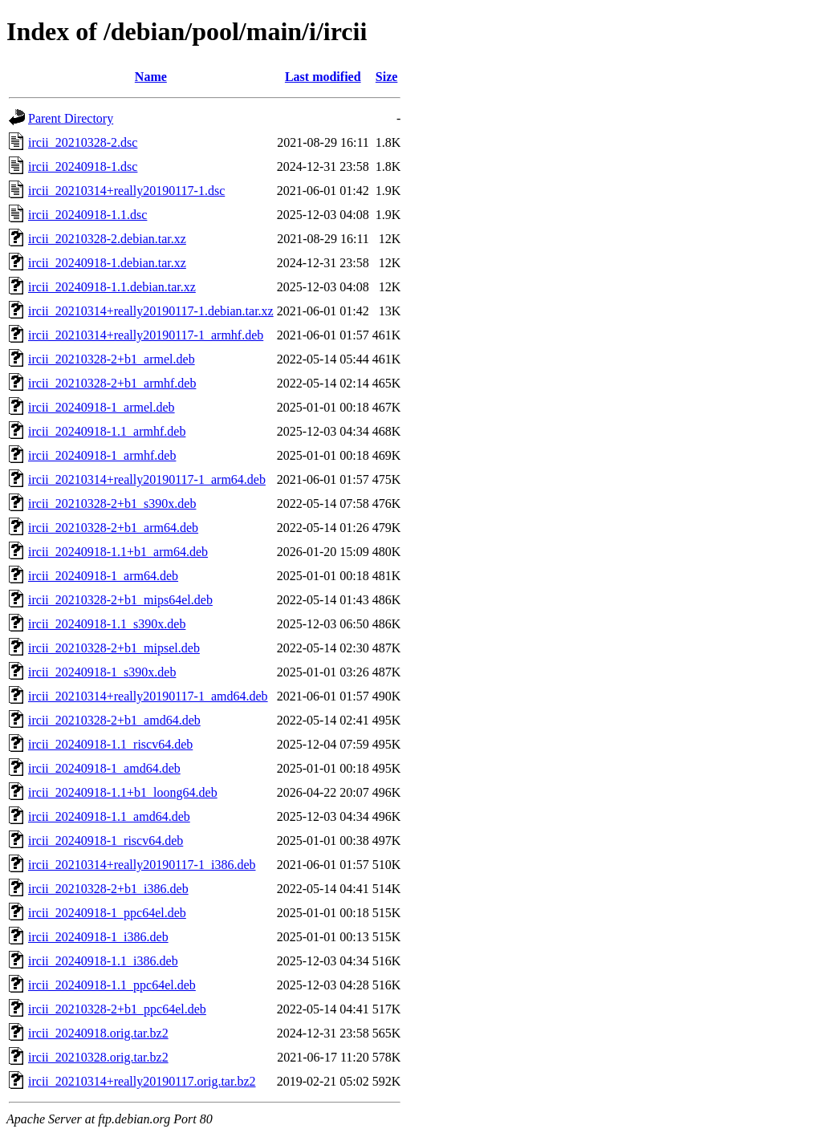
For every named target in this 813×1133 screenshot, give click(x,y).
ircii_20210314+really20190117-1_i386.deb (142, 864)
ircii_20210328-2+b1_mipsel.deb (114, 648)
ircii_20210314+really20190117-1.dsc (126, 190)
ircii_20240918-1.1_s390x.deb (106, 624)
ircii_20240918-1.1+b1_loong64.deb (122, 792)
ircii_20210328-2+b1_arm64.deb (113, 527)
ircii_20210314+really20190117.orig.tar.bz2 (141, 1081)
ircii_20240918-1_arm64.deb (103, 576)
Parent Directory (70, 118)
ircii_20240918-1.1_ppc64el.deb (112, 985)
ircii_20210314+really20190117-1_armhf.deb (145, 335)
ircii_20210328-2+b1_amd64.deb (114, 720)
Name (151, 76)
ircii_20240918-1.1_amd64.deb (109, 816)
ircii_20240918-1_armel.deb (101, 407)
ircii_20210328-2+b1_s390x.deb (112, 503)
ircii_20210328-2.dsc (82, 142)
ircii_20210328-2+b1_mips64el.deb (120, 600)
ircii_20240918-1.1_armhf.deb (106, 431)
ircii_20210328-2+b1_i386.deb (108, 888)
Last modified (323, 76)
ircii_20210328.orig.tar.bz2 (98, 1057)
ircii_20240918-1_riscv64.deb (105, 840)
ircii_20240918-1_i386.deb (98, 937)
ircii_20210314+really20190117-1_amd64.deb (148, 696)
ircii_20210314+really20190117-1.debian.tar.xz (151, 311)
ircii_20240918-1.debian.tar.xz (107, 263)
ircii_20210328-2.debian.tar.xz (107, 239)
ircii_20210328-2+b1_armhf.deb (112, 383)
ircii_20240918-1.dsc (82, 166)
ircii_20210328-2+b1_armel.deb (111, 359)
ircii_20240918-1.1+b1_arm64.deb (118, 551)
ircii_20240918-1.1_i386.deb (103, 961)
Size (387, 76)
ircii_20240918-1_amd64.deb (104, 768)
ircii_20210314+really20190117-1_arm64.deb (147, 479)
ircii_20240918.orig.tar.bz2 (98, 1033)
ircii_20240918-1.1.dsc (87, 214)
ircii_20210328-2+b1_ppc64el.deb (117, 1009)
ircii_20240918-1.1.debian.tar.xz (112, 287)
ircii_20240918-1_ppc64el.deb (107, 913)
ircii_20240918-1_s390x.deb (102, 672)
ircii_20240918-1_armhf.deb (102, 455)
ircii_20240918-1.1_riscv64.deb (110, 744)
